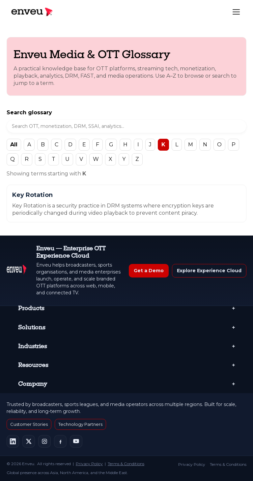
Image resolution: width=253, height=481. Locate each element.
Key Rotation (32, 195)
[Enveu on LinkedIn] (13, 441)
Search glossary (29, 112)
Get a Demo (149, 271)
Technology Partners (80, 424)
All (13, 144)
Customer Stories (29, 424)
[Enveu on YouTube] (76, 441)
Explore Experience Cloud (209, 271)
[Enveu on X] (28, 441)
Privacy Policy (89, 463)
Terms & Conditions (126, 463)
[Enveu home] (32, 12)
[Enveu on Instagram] (44, 441)
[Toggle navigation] (236, 12)
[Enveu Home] (16, 271)
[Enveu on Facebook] (60, 441)
